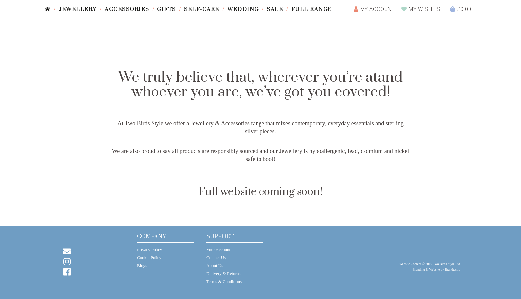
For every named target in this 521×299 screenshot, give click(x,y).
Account (374, 9)
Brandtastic (452, 269)
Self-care (201, 9)
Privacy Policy (149, 249)
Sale (275, 9)
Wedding (243, 9)
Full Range (311, 9)
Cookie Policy (149, 257)
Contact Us (216, 257)
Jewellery (78, 9)
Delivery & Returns (223, 273)
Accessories (127, 9)
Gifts (166, 9)
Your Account (218, 249)
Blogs (142, 265)
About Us (214, 265)
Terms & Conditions (224, 281)
